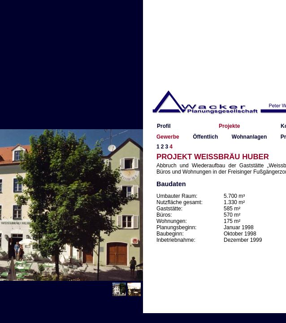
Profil (164, 126)
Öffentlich (205, 137)
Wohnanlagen (249, 137)
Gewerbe (167, 137)
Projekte (229, 126)
